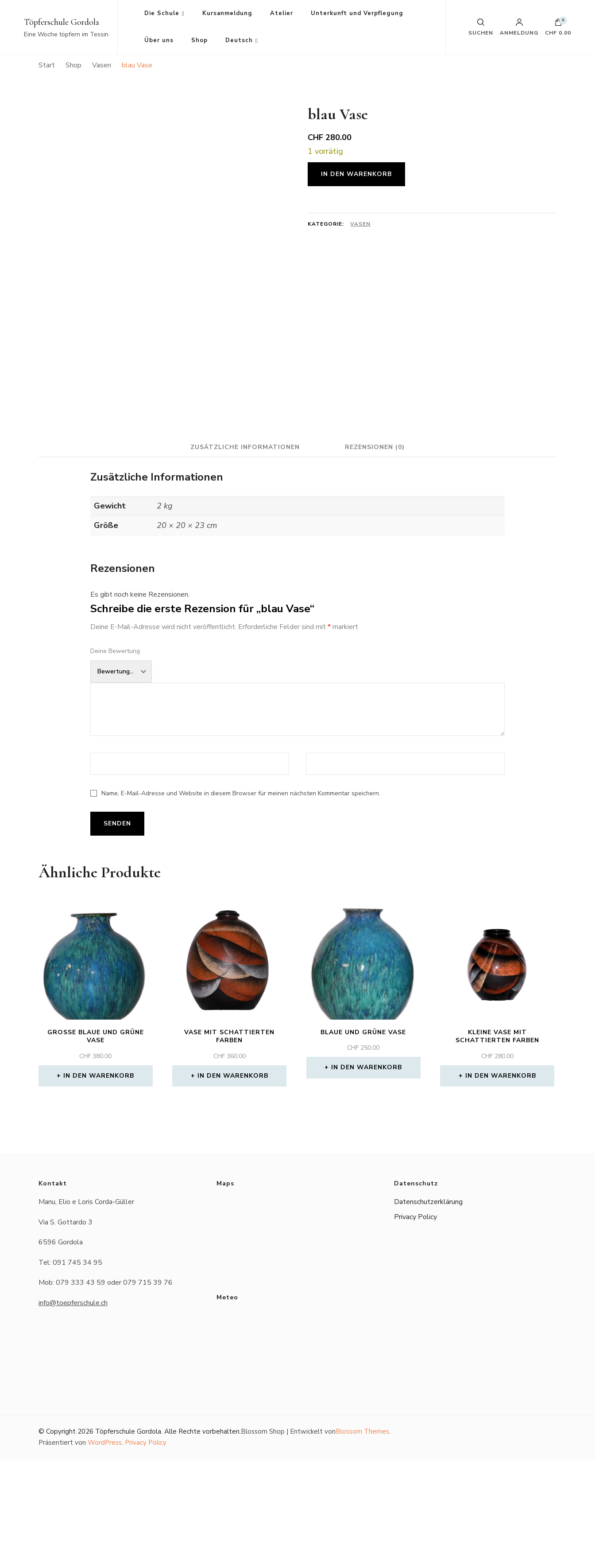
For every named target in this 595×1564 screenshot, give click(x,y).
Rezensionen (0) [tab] (376, 551)
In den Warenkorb (356, 174)
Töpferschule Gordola (61, 22)
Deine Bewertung (115, 755)
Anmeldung (519, 27)
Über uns (159, 40)
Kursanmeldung (227, 13)
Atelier (281, 13)
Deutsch (239, 40)
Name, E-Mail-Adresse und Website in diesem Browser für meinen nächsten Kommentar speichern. (240, 898)
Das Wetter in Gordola (297, 1448)
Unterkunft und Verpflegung (357, 13)
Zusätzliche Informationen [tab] (244, 551)
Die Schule (161, 13)
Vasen (360, 223)
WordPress (105, 1547)
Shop (199, 40)
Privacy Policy (415, 1321)
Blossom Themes (362, 1536)
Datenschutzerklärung (428, 1306)
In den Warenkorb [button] (98, 1180)
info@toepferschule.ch (73, 1407)
